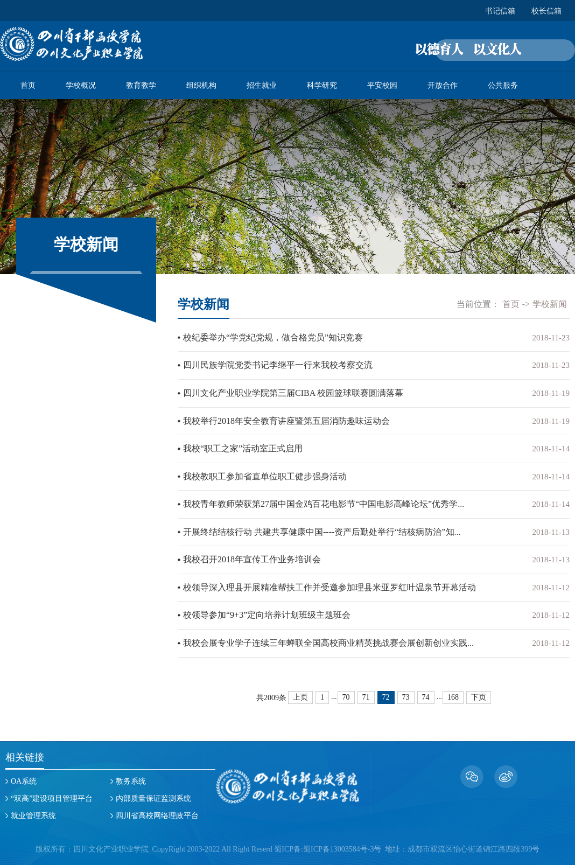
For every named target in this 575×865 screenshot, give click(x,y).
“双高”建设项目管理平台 (52, 795)
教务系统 (131, 777)
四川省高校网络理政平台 (157, 812)
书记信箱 (500, 11)
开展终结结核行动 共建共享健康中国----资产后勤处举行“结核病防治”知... (322, 529)
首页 (28, 85)
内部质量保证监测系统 (153, 795)
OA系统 (24, 777)
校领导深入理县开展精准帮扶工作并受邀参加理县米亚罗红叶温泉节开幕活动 (329, 584)
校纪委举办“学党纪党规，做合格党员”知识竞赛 (273, 337)
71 (366, 693)
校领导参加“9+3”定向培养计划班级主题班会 (266, 612)
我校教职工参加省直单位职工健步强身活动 (265, 474)
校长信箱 (546, 11)
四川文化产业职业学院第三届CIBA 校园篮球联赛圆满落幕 (293, 392)
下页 (478, 693)
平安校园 (382, 85)
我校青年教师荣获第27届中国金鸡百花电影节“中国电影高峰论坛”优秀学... (323, 502)
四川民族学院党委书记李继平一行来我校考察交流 (278, 364)
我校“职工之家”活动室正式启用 (243, 447)
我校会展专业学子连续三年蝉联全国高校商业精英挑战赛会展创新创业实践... (328, 639)
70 (346, 693)
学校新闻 (549, 304)
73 (406, 693)
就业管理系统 (33, 812)
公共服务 (503, 85)
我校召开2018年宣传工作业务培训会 (252, 557)
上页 (300, 693)
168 (453, 693)
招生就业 (262, 85)
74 (426, 693)
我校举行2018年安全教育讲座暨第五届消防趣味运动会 (286, 419)
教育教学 (141, 85)
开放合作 (442, 85)
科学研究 (322, 85)
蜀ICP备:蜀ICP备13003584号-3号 (327, 845)
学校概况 (81, 85)
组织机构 (201, 85)
